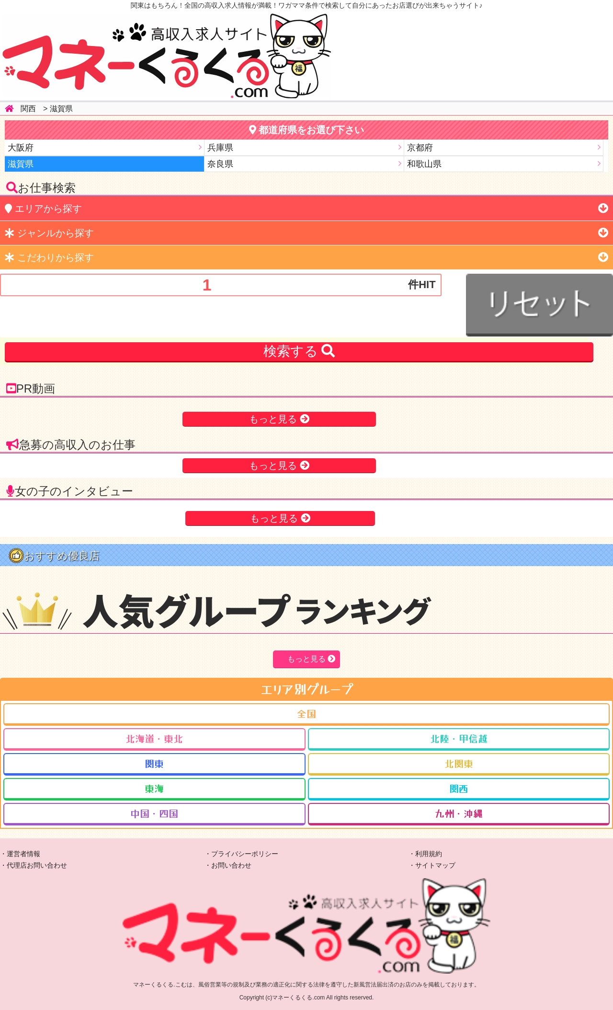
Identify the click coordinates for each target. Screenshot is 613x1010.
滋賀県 (61, 108)
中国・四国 (154, 813)
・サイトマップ (432, 865)
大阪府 (21, 147)
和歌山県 (424, 164)
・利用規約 (425, 854)
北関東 (458, 763)
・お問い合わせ (227, 865)
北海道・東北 (154, 738)
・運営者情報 (20, 854)
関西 (28, 108)
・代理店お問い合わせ (33, 865)
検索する (299, 351)
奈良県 (220, 164)
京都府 (420, 147)
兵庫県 (220, 147)
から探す (43, 208)
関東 (154, 763)
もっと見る (274, 419)
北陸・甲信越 (459, 738)
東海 (154, 788)
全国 (306, 713)
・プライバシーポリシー (241, 854)
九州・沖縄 (459, 813)
